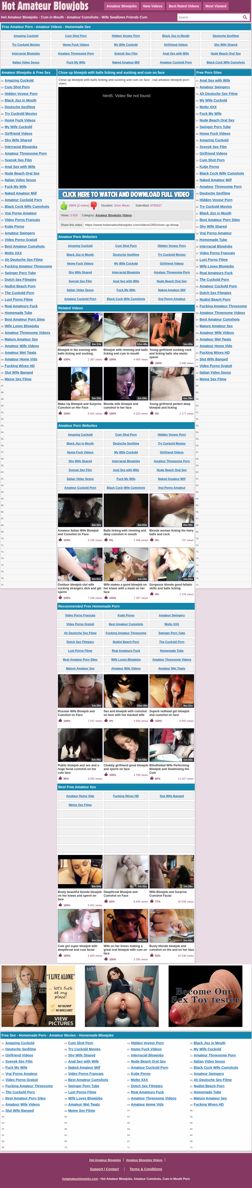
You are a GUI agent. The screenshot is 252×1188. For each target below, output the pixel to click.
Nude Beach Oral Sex (226, 53)
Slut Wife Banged (19, 372)
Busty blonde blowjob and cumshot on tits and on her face (171, 947)
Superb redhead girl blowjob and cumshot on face (169, 713)
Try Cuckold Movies (26, 44)
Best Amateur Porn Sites (25, 319)
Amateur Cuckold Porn (176, 62)
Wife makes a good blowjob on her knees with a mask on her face (125, 588)
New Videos (152, 6)
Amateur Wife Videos (22, 346)
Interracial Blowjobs (26, 53)
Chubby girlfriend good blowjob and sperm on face (126, 767)
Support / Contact (104, 1169)
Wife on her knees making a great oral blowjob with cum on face (125, 949)
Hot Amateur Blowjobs (105, 1160)
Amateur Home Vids (21, 359)
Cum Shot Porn (76, 36)
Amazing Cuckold (26, 36)
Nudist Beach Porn (20, 286)
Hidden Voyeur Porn (126, 36)
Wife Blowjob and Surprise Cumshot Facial (168, 893)
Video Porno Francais (22, 220)
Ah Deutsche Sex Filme (24, 260)
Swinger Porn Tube (20, 273)
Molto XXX (13, 253)
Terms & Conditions (146, 1169)
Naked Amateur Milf (126, 62)
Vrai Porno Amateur (21, 213)
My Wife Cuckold (126, 44)
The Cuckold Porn (19, 293)
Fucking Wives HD (20, 366)
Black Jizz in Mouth (175, 36)
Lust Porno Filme (19, 299)
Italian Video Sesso (26, 62)
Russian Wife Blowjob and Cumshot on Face (76, 713)
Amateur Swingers (20, 233)
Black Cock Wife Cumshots (226, 62)
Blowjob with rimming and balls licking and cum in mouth (126, 351)
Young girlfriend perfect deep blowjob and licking (169, 405)
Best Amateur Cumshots (25, 246)
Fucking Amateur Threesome (28, 266)
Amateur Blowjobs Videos (113, 215)
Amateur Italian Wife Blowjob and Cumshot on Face (78, 532)
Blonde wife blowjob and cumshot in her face (121, 405)
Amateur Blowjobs (122, 6)
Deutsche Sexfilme (226, 36)
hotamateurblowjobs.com (80, 1179)
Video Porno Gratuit (21, 240)
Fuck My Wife (75, 62)
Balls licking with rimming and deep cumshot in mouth (125, 532)
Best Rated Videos (184, 6)
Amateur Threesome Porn (76, 53)
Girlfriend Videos (176, 44)
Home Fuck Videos (76, 44)
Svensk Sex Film (126, 53)
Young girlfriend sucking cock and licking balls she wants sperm (170, 353)
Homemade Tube (18, 313)
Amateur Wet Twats (20, 353)
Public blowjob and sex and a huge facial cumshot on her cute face (78, 769)
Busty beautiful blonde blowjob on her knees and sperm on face (80, 895)
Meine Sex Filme (18, 379)
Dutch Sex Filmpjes (20, 280)
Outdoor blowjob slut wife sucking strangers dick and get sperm (79, 588)
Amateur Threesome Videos (27, 333)
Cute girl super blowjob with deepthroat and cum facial (77, 947)
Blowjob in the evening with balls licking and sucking (77, 351)
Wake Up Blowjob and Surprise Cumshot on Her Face (79, 405)
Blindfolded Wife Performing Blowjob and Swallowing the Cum (169, 769)
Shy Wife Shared (225, 44)
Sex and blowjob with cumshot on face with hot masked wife (125, 713)
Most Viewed (215, 6)
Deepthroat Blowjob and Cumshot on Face (121, 893)
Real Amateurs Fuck (21, 306)
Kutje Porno (14, 226)
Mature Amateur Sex (21, 339)
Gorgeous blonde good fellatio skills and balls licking (170, 586)
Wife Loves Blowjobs (22, 326)
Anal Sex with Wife (176, 53)
